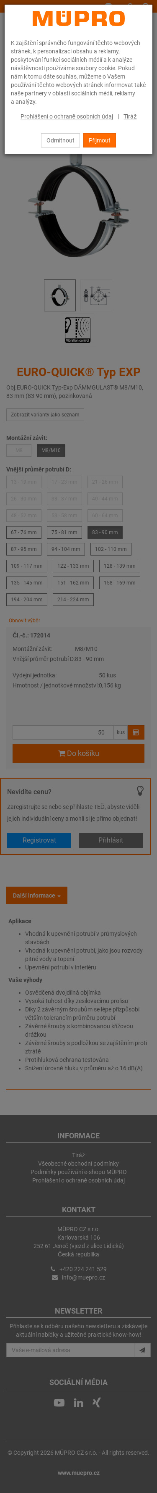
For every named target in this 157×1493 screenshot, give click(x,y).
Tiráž (130, 116)
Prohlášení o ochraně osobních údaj (67, 116)
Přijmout (100, 140)
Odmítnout (60, 140)
